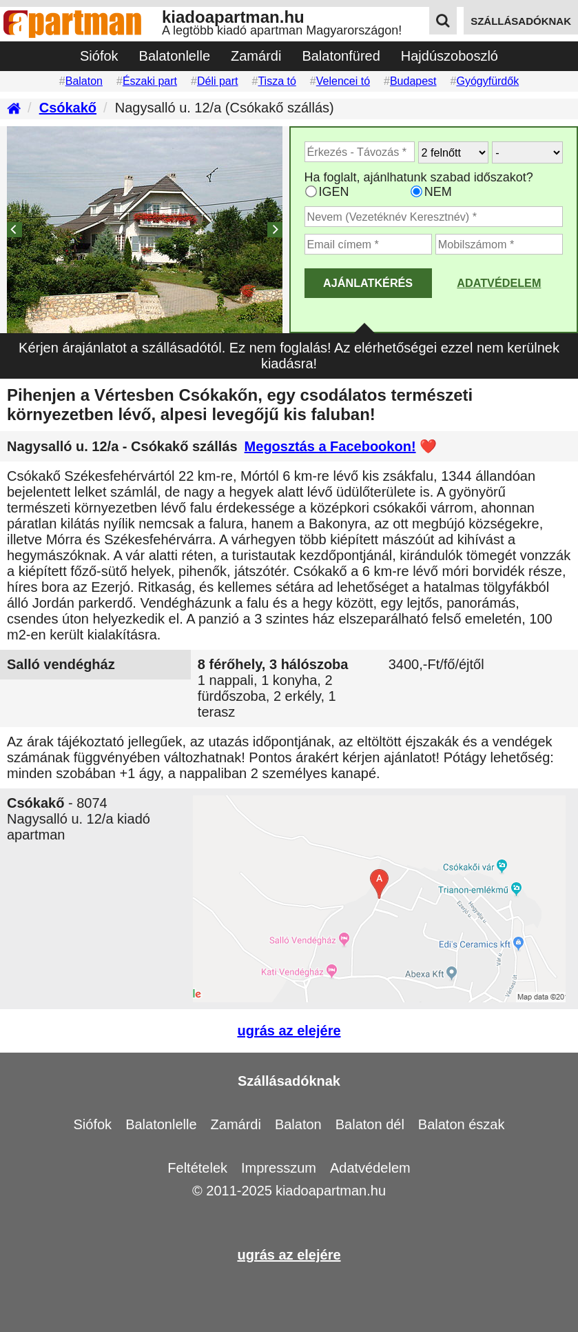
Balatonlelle (174, 55)
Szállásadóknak (289, 1081)
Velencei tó (343, 81)
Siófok (99, 55)
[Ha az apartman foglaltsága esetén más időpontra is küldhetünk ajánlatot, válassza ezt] (311, 191)
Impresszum (278, 1167)
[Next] (274, 229)
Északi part (150, 81)
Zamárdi (256, 55)
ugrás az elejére (288, 1030)
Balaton (84, 81)
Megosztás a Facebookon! (330, 446)
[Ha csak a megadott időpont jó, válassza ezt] (416, 191)
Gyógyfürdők (487, 81)
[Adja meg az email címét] (368, 244)
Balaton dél (370, 1124)
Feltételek (197, 1167)
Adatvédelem (499, 283)
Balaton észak (461, 1124)
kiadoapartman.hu (331, 1190)
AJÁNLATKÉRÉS (368, 283)
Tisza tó (277, 81)
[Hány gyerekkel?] (527, 152)
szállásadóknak (521, 21)
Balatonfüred (341, 55)
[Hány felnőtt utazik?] (453, 152)
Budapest (413, 81)
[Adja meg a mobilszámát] (499, 244)
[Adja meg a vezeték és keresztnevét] (434, 216)
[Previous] (14, 229)
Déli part (217, 81)
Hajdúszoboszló (449, 55)
